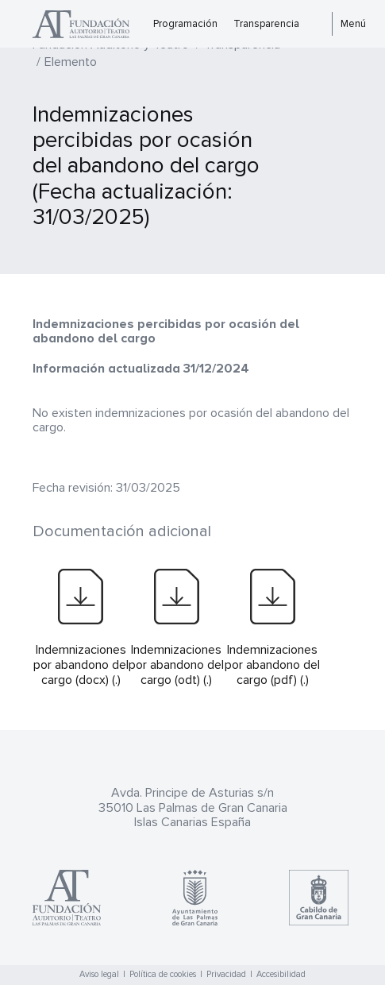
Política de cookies (162, 974)
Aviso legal (99, 974)
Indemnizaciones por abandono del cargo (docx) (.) (81, 665)
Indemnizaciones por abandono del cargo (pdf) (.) (272, 665)
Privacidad (226, 974)
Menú (353, 23)
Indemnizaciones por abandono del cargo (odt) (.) (176, 665)
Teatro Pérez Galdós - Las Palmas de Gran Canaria (89, 24)
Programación (185, 23)
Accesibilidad (281, 974)
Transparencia (266, 23)
